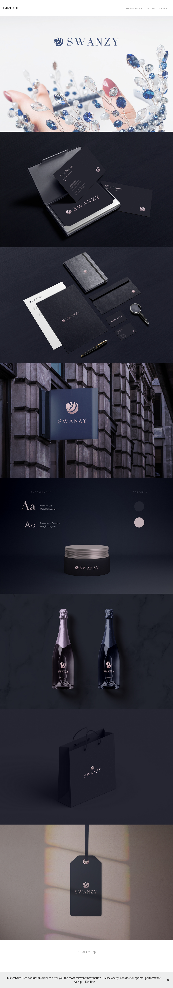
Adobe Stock (134, 8)
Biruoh (10, 8)
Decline (90, 982)
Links (163, 8)
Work (151, 8)
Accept (78, 982)
